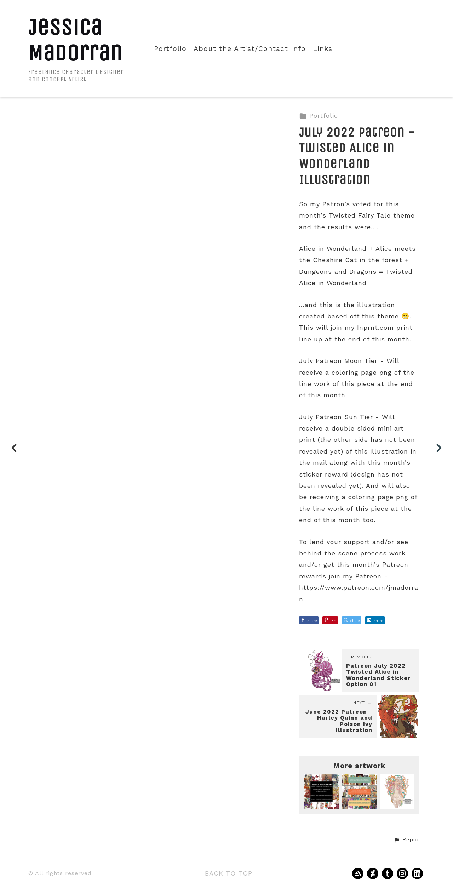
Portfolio (170, 49)
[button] (408, 840)
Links (322, 49)
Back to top (228, 873)
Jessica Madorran (75, 40)
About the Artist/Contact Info (250, 49)
